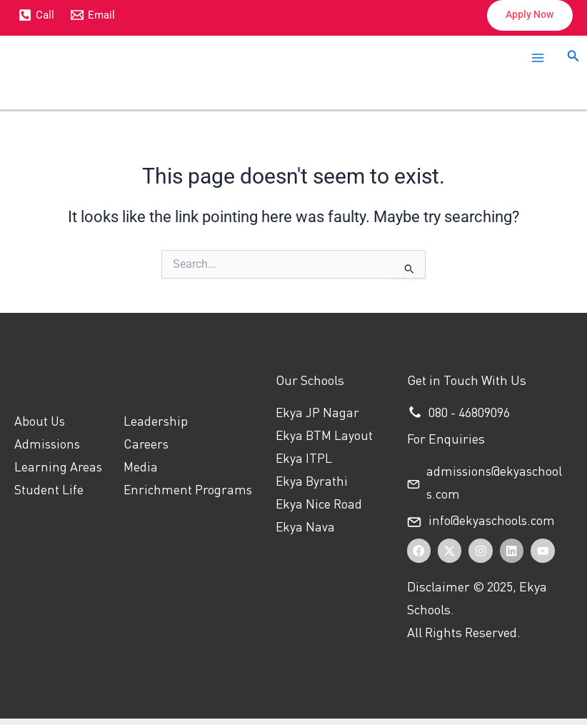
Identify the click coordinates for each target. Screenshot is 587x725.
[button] (525, 16)
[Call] (36, 15)
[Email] (93, 15)
